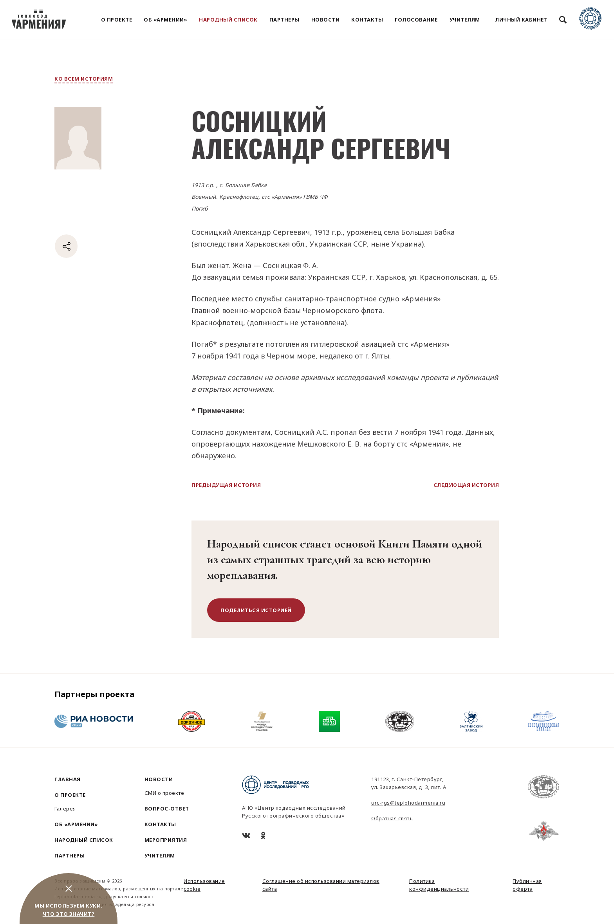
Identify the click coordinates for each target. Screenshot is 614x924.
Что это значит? (69, 913)
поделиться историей (256, 610)
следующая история (466, 484)
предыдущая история (226, 484)
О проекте (116, 19)
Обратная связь (392, 818)
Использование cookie (204, 884)
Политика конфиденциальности (439, 884)
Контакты (367, 19)
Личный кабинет (521, 19)
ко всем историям (83, 78)
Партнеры (284, 19)
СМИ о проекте (164, 792)
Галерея (65, 808)
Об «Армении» (165, 19)
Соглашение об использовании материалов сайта (320, 884)
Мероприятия (165, 839)
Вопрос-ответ (166, 808)
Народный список (228, 19)
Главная (67, 779)
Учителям (465, 19)
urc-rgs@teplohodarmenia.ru (408, 802)
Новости (325, 19)
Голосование (416, 19)
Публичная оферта (527, 884)
